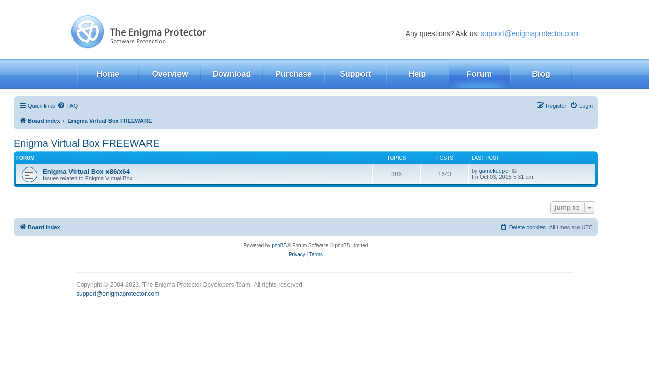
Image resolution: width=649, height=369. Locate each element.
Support (355, 74)
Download (231, 74)
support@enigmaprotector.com (529, 33)
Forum (479, 74)
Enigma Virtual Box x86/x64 (86, 171)
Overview (170, 74)
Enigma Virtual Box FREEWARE (87, 143)
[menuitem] (67, 105)
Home (108, 74)
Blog (541, 74)
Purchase (293, 74)
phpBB (279, 245)
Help (417, 74)
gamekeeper (494, 170)
